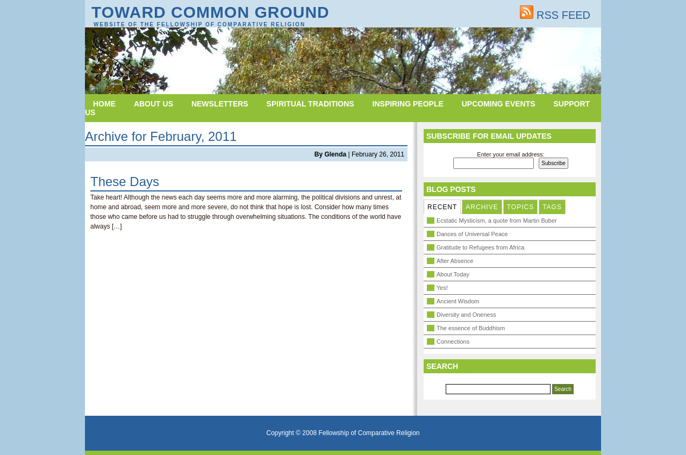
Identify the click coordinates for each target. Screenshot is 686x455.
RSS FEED (555, 15)
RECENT (442, 207)
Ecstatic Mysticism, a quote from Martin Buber (497, 220)
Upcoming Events (498, 103)
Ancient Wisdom (458, 301)
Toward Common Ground (210, 12)
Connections (453, 341)
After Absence (455, 261)
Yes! (442, 288)
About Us (153, 103)
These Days (124, 181)
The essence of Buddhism (471, 328)
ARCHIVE (482, 207)
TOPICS (520, 207)
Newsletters (219, 103)
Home (104, 103)
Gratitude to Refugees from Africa (480, 247)
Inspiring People (408, 103)
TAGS (552, 207)
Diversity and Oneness (466, 314)
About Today (453, 274)
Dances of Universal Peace (472, 234)
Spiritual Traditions (310, 103)
